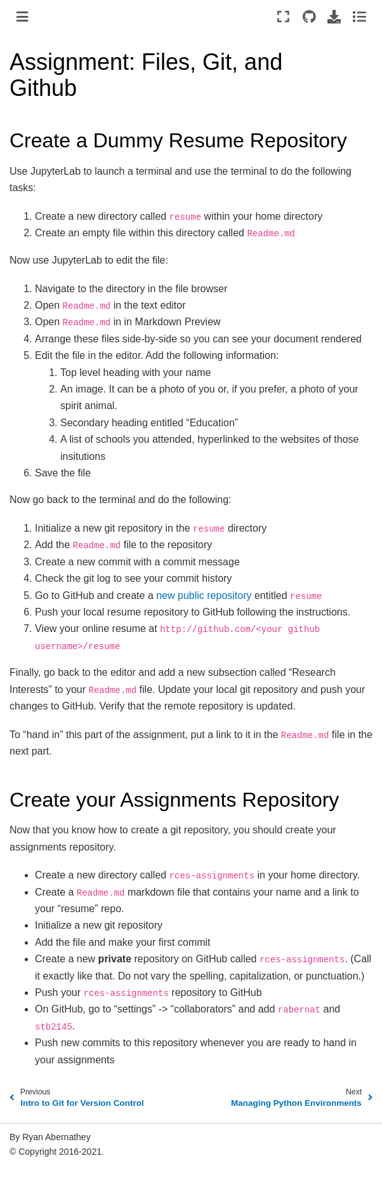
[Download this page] (334, 16)
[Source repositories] (308, 16)
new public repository (203, 595)
